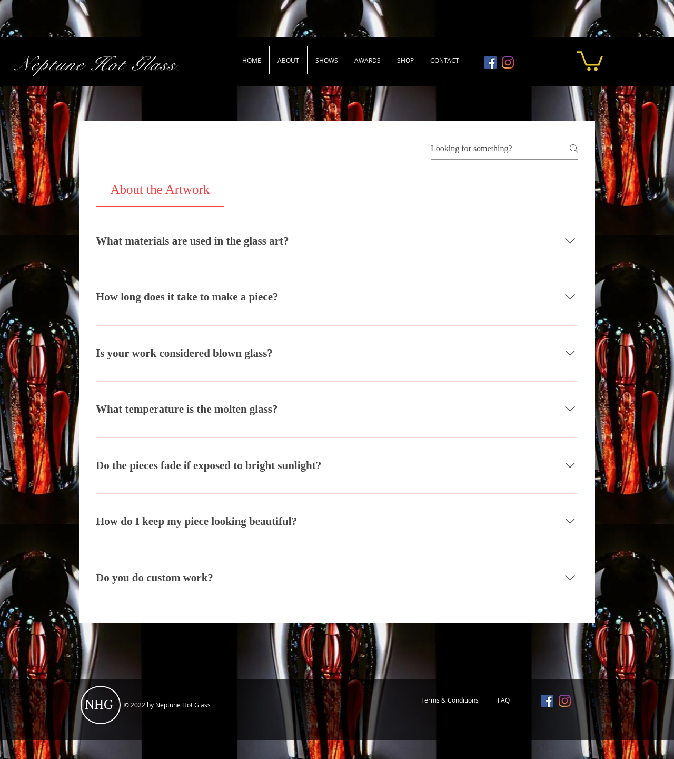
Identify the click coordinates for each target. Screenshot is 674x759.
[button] (590, 60)
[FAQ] (503, 700)
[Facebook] (490, 62)
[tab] (160, 189)
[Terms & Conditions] (449, 700)
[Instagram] (508, 62)
